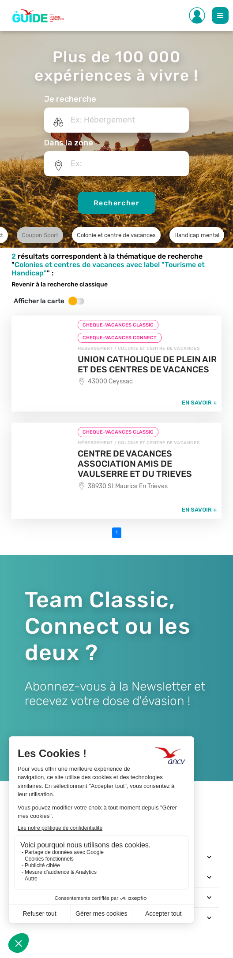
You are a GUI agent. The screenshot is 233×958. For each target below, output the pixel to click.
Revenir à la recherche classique (59, 284)
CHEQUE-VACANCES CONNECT (120, 338)
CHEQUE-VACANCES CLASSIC (118, 325)
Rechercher (116, 203)
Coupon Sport (40, 235)
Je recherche (70, 99)
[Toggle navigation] (209, 856)
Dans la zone (68, 143)
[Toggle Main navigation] (220, 15)
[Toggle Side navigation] (197, 15)
